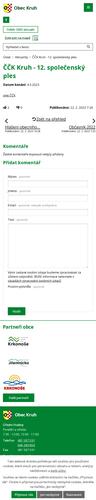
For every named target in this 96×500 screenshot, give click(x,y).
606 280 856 (26, 445)
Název (19, 176)
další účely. (58, 471)
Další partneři (18, 398)
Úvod (7, 57)
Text (18, 219)
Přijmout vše (24, 495)
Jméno (19, 191)
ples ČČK (9, 95)
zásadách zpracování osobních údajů (34, 281)
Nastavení (73, 495)
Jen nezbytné (49, 495)
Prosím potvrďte (26, 286)
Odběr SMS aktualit (21, 29)
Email (32, 205)
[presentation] (35, 298)
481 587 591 (26, 440)
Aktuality (21, 57)
